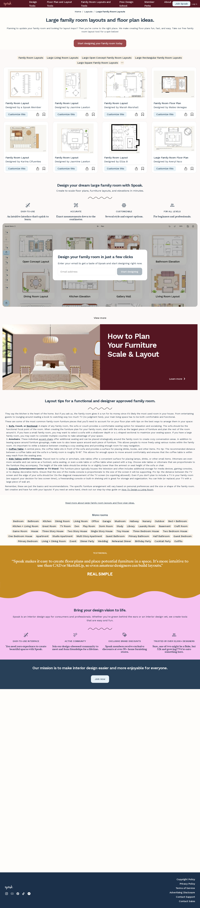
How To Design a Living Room (137, 489)
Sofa (11, 426)
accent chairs (46, 439)
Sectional (32, 426)
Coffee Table (16, 449)
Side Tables (15, 459)
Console (13, 468)
